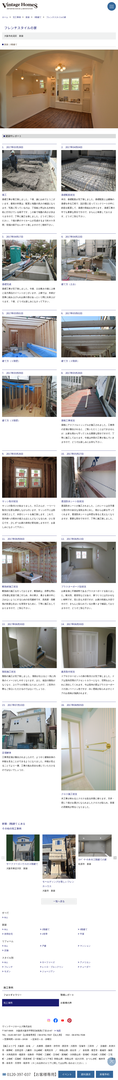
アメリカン (85, 962)
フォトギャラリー (13, 994)
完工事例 (8, 1002)
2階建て (46, 929)
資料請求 (86, 1074)
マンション (85, 946)
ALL (6, 917)
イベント (67, 1074)
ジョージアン (48, 971)
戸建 (44, 946)
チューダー (85, 967)
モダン (7, 971)
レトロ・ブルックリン (52, 967)
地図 (58, 1030)
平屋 (82, 934)
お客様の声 (66, 1002)
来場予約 (104, 1074)
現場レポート (67, 994)
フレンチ (8, 967)
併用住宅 (8, 934)
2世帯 (44, 934)
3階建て (83, 929)
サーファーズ (48, 962)
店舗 (6, 950)
